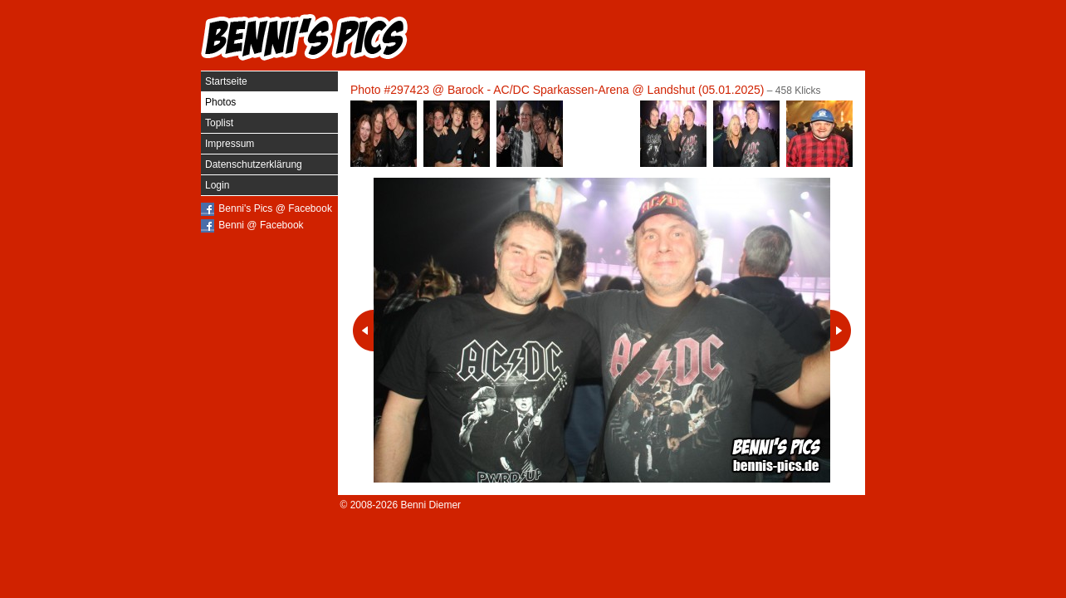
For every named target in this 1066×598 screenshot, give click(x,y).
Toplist (219, 123)
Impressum (229, 144)
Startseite (226, 81)
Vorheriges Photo (363, 330)
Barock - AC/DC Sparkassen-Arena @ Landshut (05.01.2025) (606, 89)
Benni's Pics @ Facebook (275, 208)
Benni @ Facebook (260, 225)
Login (217, 185)
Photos (220, 102)
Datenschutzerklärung (253, 164)
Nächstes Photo (840, 330)
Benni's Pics (304, 37)
